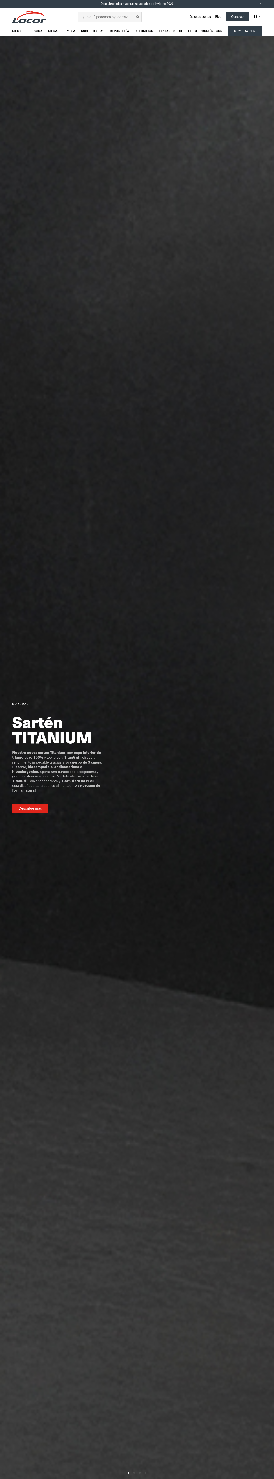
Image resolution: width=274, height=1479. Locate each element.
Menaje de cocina (27, 31)
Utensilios (144, 31)
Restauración (170, 31)
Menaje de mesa (61, 31)
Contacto (237, 16)
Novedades (244, 31)
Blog (218, 16)
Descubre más (30, 808)
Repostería (119, 31)
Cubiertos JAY (92, 31)
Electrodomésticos (205, 31)
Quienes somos (200, 16)
